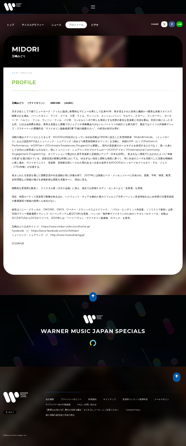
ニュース (56, 24)
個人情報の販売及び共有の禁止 (60, 415)
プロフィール (76, 24)
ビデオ (95, 24)
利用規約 (92, 399)
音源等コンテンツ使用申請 (135, 399)
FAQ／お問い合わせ (87, 404)
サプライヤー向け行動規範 (58, 404)
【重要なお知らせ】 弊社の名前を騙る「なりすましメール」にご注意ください (82, 409)
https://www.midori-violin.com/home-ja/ (65, 226)
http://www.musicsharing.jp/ (67, 235)
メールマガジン (161, 399)
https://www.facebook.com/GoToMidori (55, 230)
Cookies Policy (133, 409)
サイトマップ (109, 399)
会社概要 (50, 399)
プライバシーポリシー (71, 399)
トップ (10, 24)
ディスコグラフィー (33, 24)
